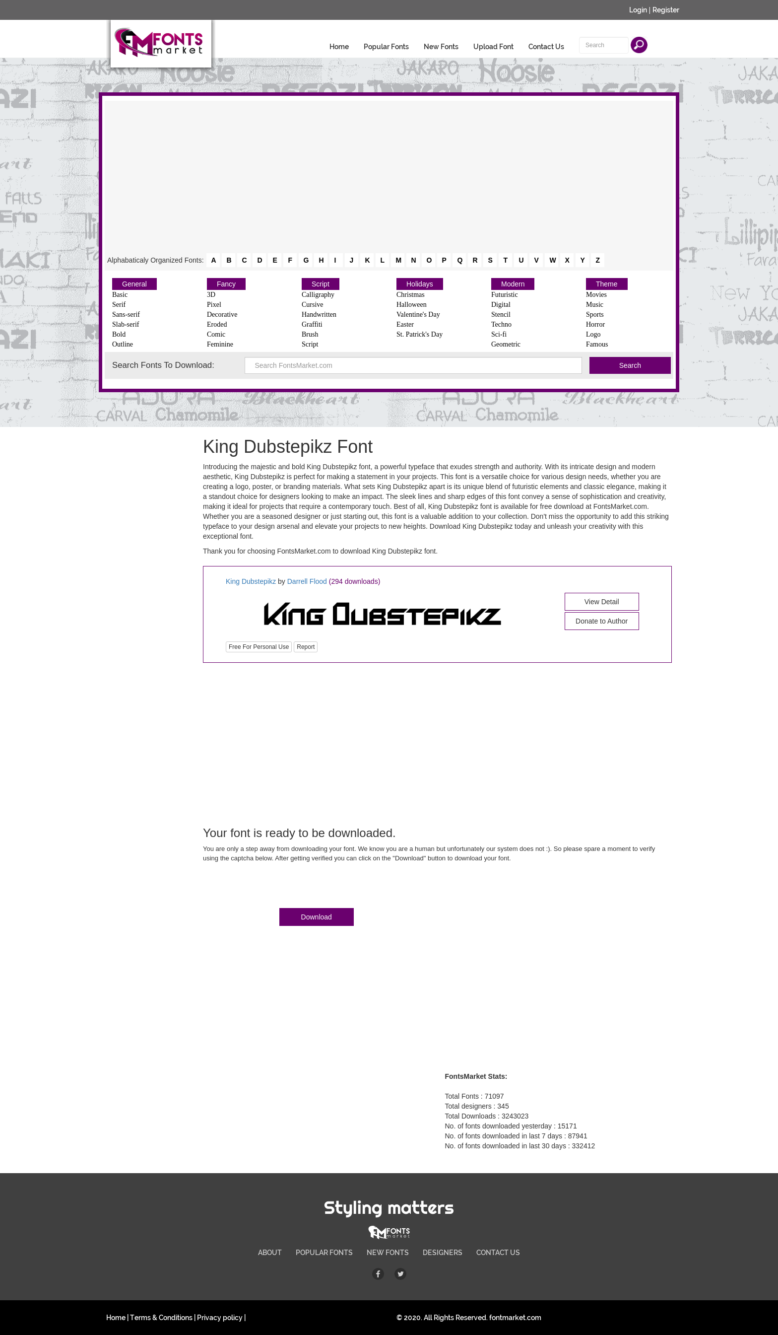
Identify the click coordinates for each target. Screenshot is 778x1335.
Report (306, 646)
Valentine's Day (418, 314)
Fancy (226, 284)
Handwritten (319, 314)
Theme (607, 284)
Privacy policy (220, 1318)
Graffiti (312, 324)
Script (320, 284)
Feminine (220, 344)
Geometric (505, 344)
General (134, 284)
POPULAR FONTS (324, 1253)
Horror (595, 324)
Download (316, 917)
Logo (593, 334)
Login (638, 10)
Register (665, 10)
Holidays (419, 284)
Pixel (214, 304)
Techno (501, 324)
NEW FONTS (388, 1253)
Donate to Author (602, 621)
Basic (120, 294)
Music (594, 304)
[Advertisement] (389, 177)
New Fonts (441, 47)
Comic (216, 334)
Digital (501, 304)
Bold (119, 334)
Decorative (222, 314)
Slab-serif (125, 324)
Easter (405, 324)
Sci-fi (499, 334)
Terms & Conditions (161, 1318)
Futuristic (504, 294)
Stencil (501, 314)
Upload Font (493, 47)
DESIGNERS (442, 1253)
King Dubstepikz (252, 581)
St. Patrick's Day (419, 334)
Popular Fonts (386, 47)
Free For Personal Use (259, 646)
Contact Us (546, 47)
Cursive (313, 304)
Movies (596, 294)
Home (339, 47)
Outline (122, 344)
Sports (595, 314)
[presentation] (278, 887)
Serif (119, 304)
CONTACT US (498, 1253)
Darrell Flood (307, 581)
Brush (310, 334)
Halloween (411, 304)
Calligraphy (318, 294)
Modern (512, 284)
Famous (597, 344)
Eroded (217, 324)
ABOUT (270, 1253)
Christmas (410, 294)
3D (211, 294)
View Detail (601, 602)
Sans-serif (126, 314)
